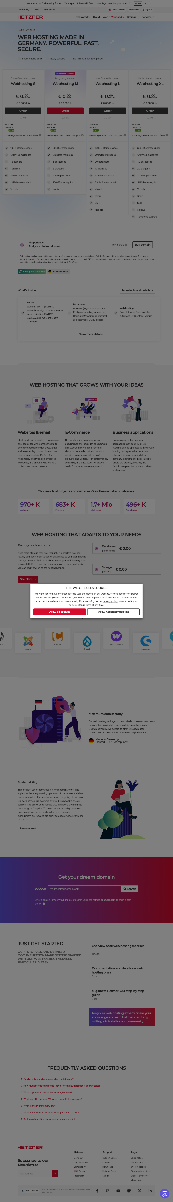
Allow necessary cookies (113, 611)
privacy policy (110, 601)
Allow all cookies (59, 611)
